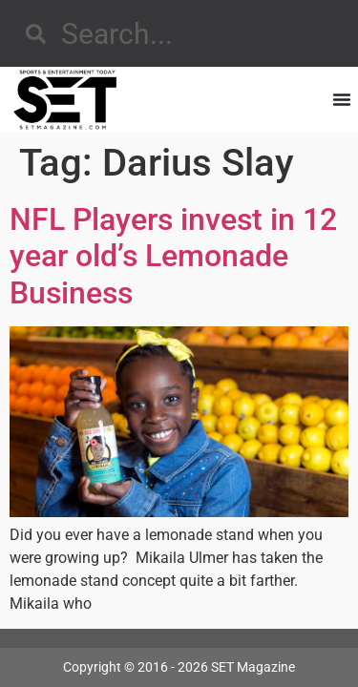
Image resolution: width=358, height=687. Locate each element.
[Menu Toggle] (341, 99)
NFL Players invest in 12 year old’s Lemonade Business (173, 256)
